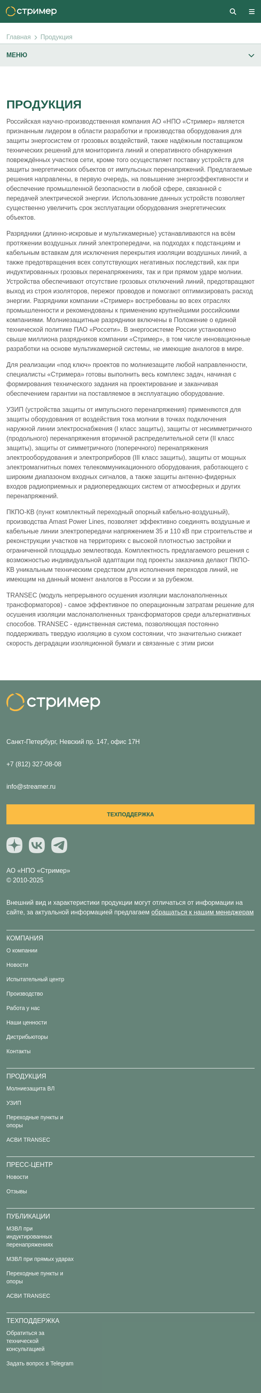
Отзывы (16, 1191)
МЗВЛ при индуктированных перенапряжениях (29, 1236)
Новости (17, 965)
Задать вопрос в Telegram (40, 1363)
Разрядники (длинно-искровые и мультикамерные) (81, 233)
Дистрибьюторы (27, 1037)
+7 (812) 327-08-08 (33, 764)
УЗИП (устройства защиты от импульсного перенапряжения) (96, 409)
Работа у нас (23, 1008)
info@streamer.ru (31, 786)
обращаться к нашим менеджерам (202, 912)
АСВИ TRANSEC (28, 1139)
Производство (24, 993)
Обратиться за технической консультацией (25, 1341)
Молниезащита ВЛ (30, 1088)
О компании (21, 950)
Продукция (56, 37)
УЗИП (13, 1103)
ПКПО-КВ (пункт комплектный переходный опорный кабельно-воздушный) (117, 512)
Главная (18, 37)
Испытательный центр (35, 979)
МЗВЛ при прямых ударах (40, 1259)
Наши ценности (26, 1022)
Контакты (18, 1051)
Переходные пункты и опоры (34, 1121)
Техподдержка (130, 814)
